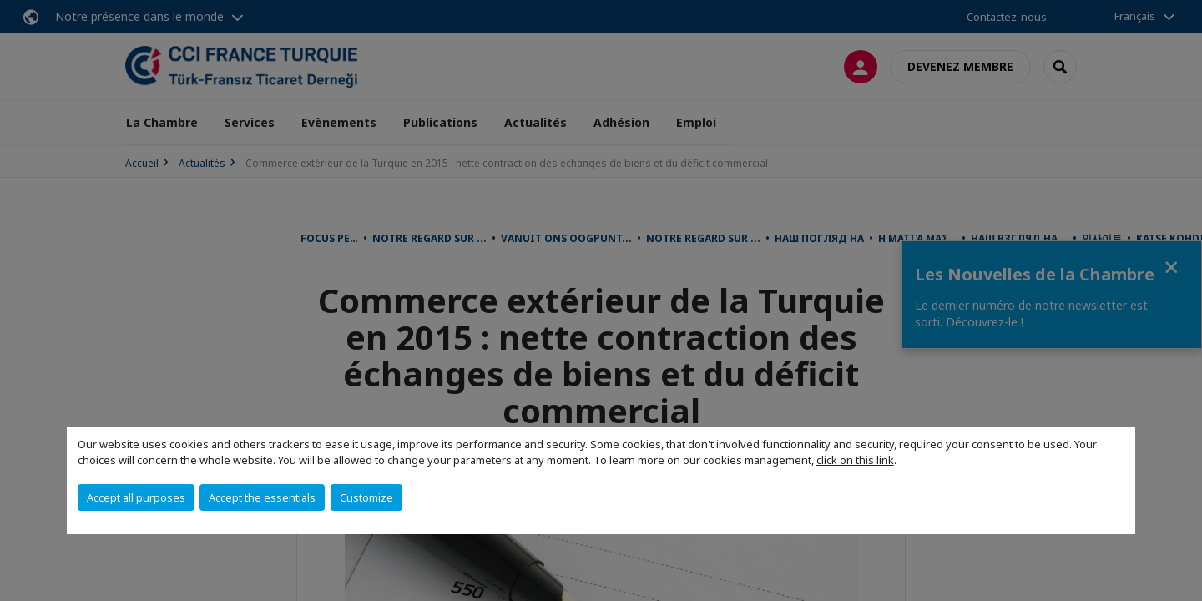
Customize (366, 497)
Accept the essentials (262, 497)
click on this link (855, 459)
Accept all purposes (136, 497)
